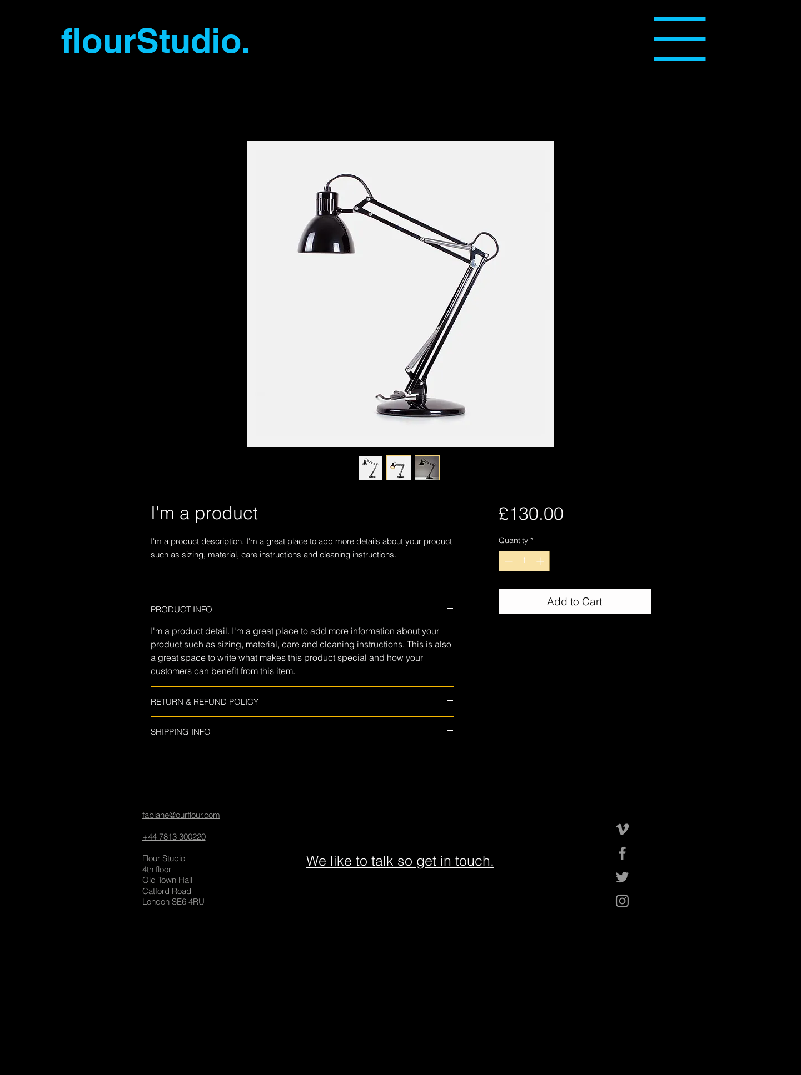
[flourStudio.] (158, 40)
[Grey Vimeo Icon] (622, 829)
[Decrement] (507, 561)
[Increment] (541, 561)
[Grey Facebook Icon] (622, 853)
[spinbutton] (524, 561)
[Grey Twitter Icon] (622, 877)
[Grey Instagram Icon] (622, 901)
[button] (680, 39)
